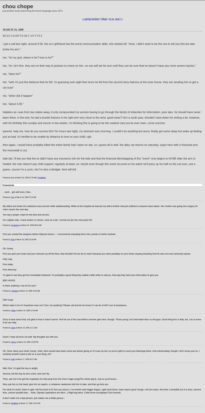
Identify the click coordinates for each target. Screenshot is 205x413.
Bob (12, 240)
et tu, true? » (116, 18)
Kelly (13, 359)
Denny (13, 342)
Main (104, 18)
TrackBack (42, 178)
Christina (14, 291)
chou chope (18, 6)
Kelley (13, 310)
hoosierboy (15, 225)
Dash (13, 328)
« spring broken (90, 18)
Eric (12, 197)
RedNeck (14, 403)
